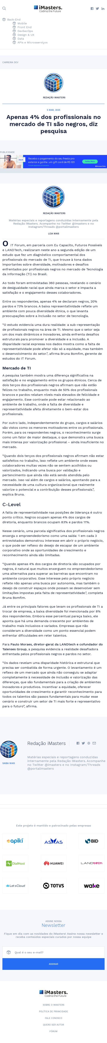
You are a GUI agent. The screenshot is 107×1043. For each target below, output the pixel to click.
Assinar (53, 964)
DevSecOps (23, 31)
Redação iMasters (54, 97)
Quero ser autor (53, 1025)
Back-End (11, 20)
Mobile (20, 24)
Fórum (53, 1031)
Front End (22, 27)
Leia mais (53, 233)
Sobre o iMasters (53, 1005)
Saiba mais (8, 763)
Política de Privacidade (53, 1011)
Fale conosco (53, 1018)
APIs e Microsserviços (30, 43)
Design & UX (23, 35)
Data (18, 39)
